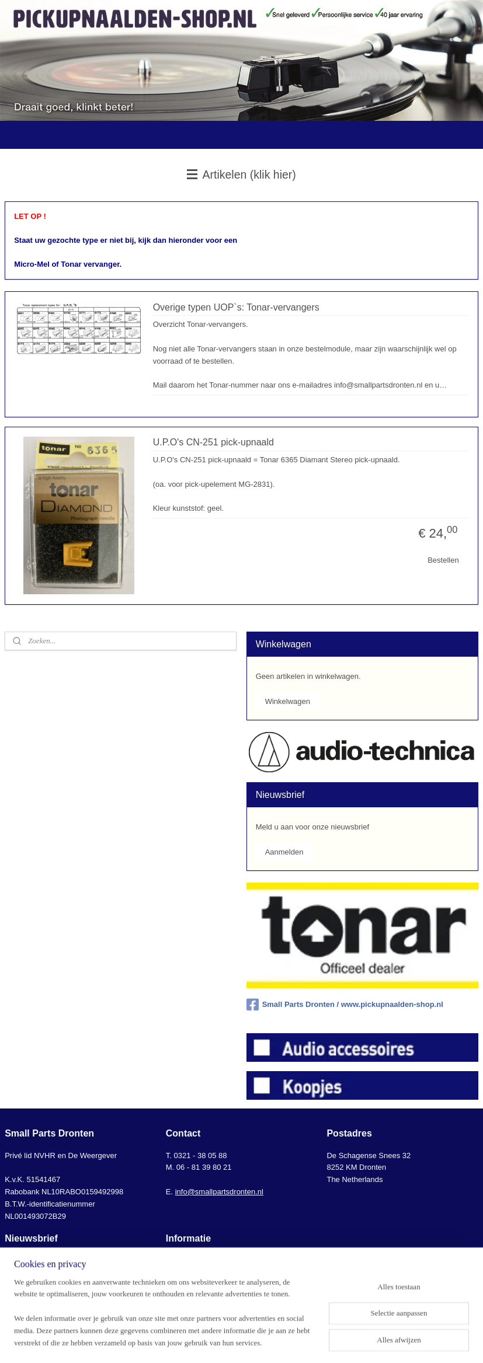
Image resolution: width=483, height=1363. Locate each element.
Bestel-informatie (194, 1272)
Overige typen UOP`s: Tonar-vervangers (236, 307)
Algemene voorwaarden (206, 1284)
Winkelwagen (287, 701)
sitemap (214, 1341)
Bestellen (443, 559)
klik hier (17, 1272)
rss (235, 1341)
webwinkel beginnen (273, 1341)
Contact (179, 1260)
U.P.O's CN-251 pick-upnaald (213, 442)
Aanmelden (284, 852)
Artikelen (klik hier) (241, 174)
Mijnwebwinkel (363, 1341)
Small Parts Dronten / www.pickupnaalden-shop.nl (344, 1005)
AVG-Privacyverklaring (204, 1296)
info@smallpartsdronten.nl (219, 1191)
